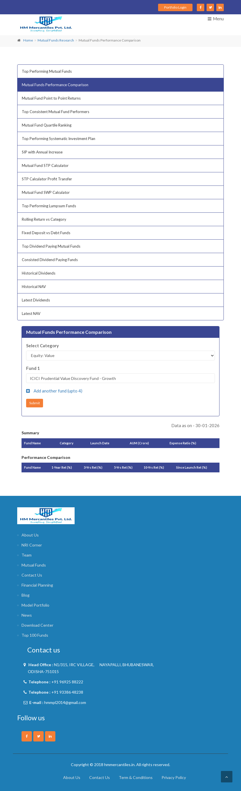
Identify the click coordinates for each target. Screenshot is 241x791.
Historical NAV (34, 286)
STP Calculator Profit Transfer (47, 179)
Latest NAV (31, 313)
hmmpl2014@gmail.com (65, 702)
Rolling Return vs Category (44, 219)
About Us (30, 534)
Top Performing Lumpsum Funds (49, 206)
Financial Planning (37, 585)
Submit (34, 403)
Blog (26, 595)
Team (27, 555)
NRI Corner (32, 545)
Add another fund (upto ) (54, 390)
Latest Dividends (36, 300)
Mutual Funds (34, 565)
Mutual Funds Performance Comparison (55, 84)
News (27, 615)
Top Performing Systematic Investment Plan (58, 138)
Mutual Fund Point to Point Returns (51, 98)
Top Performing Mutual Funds (47, 71)
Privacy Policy (174, 777)
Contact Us (32, 575)
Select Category (42, 345)
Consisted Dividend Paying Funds (50, 259)
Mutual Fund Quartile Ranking (46, 125)
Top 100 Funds (35, 635)
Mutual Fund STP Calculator (45, 165)
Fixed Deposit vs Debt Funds (46, 232)
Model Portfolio (35, 605)
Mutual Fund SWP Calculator (46, 192)
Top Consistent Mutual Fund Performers (55, 111)
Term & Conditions (136, 777)
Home (28, 40)
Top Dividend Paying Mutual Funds (51, 246)
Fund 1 (33, 368)
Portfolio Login (175, 7)
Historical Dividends (38, 273)
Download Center (37, 625)
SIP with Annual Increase (42, 152)
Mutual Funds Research (56, 40)
